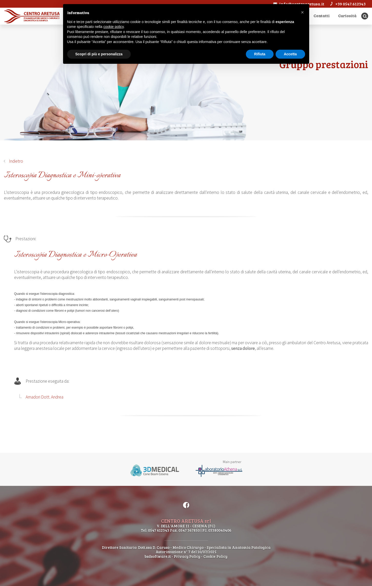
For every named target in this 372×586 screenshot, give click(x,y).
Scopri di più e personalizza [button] (99, 54)
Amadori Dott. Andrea (44, 397)
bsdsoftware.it (158, 556)
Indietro (16, 161)
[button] (302, 12)
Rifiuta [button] (259, 54)
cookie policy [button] (113, 27)
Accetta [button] (290, 54)
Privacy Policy (187, 556)
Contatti (322, 15)
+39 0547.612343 (347, 3)
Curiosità (347, 15)
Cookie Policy (215, 556)
